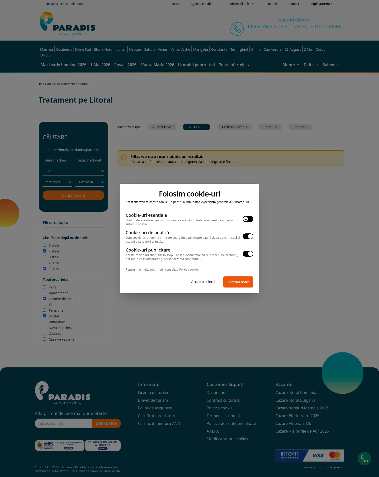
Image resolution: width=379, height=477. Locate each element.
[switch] (248, 219)
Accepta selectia (204, 281)
